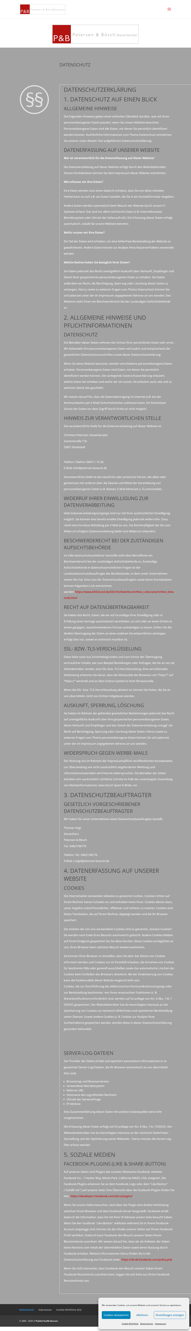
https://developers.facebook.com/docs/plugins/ (101, 1196)
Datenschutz (146, 1323)
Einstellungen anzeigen (170, 1315)
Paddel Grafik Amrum (47, 1320)
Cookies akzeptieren (116, 1315)
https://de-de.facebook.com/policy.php (146, 1259)
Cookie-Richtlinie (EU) (68, 1309)
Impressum (160, 1323)
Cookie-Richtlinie (130, 1323)
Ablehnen (142, 1315)
